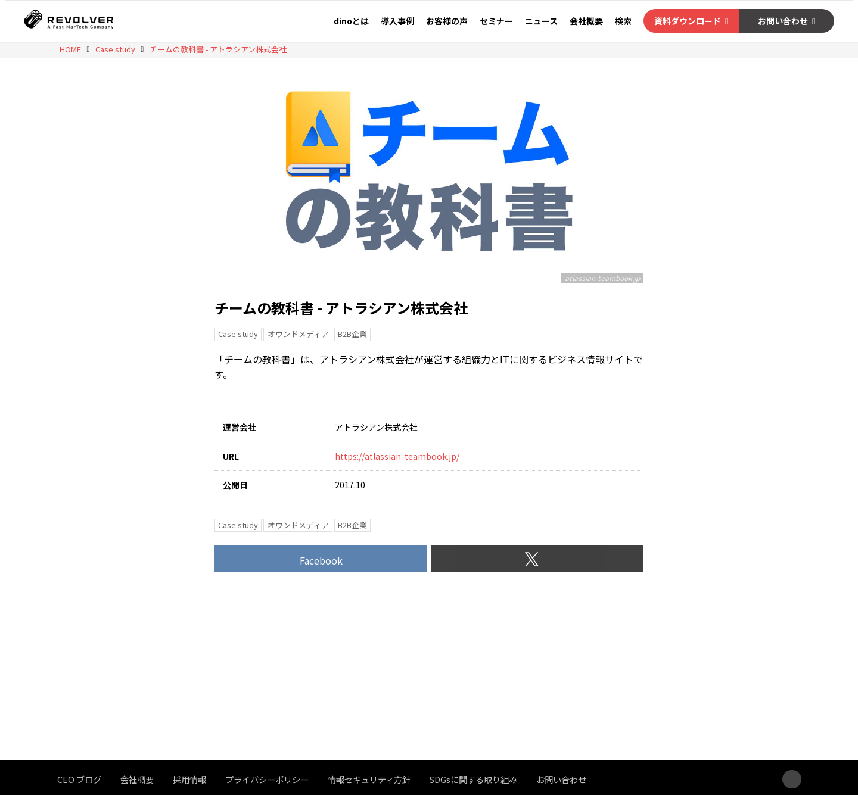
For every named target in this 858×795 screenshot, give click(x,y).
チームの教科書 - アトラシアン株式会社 (341, 307)
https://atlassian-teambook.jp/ (397, 456)
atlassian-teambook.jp (602, 278)
